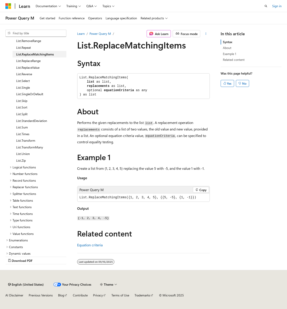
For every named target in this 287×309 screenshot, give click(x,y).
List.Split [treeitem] (22, 114)
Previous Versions (41, 295)
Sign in (277, 6)
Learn (81, 33)
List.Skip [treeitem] (21, 101)
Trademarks (142, 295)
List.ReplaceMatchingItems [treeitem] (35, 54)
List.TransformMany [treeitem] (29, 147)
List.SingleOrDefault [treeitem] (29, 94)
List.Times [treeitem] (22, 134)
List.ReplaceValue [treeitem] (27, 67)
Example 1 (229, 54)
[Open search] (265, 6)
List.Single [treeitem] (23, 87)
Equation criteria (90, 245)
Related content (234, 59)
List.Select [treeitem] (23, 81)
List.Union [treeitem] (23, 154)
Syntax (227, 42)
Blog (61, 295)
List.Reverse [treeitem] (24, 74)
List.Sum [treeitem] (22, 127)
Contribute (80, 295)
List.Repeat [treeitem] (23, 47)
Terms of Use (120, 295)
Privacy (98, 295)
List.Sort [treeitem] (21, 107)
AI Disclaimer (14, 295)
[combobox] (35, 33)
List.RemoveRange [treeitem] (28, 41)
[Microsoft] (8, 6)
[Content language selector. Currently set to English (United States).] (25, 284)
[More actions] (206, 33)
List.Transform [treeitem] (25, 140)
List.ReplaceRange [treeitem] (28, 61)
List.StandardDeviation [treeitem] (31, 121)
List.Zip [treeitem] (21, 160)
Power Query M (100, 33)
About (227, 48)
